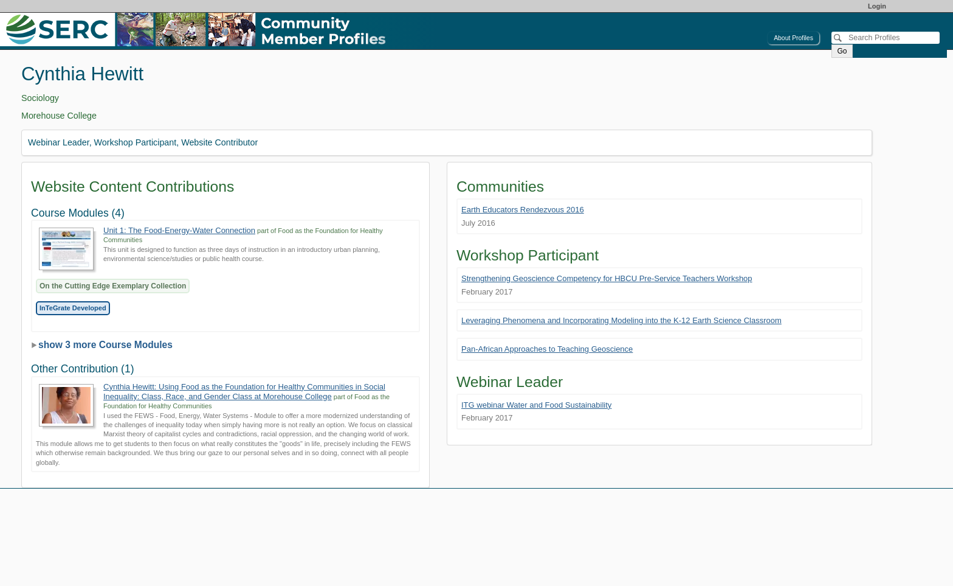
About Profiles (793, 38)
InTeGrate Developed (73, 308)
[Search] (885, 38)
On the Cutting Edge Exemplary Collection (113, 286)
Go (842, 51)
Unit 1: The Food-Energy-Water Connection (179, 230)
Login (877, 6)
